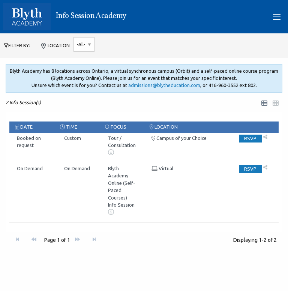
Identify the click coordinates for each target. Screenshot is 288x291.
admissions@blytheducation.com (164, 85)
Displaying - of (255, 240)
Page (57, 240)
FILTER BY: (17, 45)
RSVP (250, 138)
